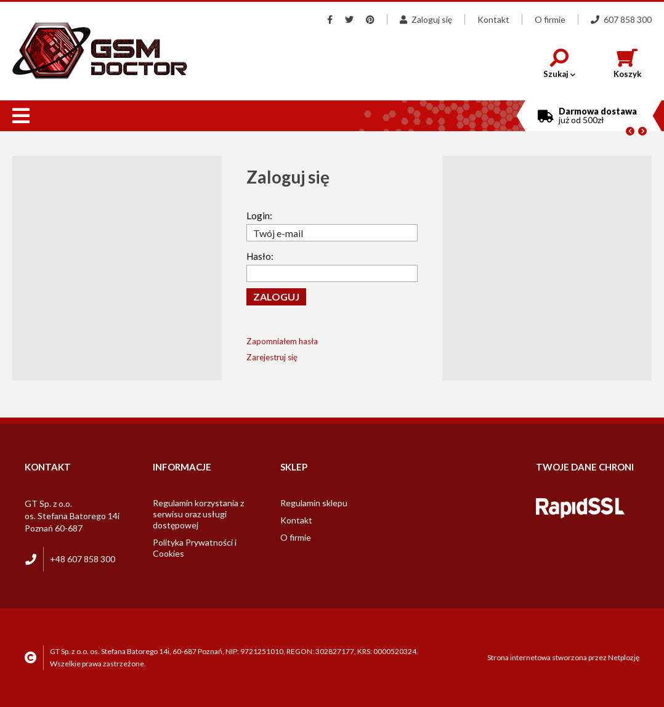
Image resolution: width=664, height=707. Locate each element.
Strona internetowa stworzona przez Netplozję (563, 657)
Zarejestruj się (272, 357)
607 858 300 (621, 19)
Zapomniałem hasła (282, 341)
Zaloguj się (426, 19)
